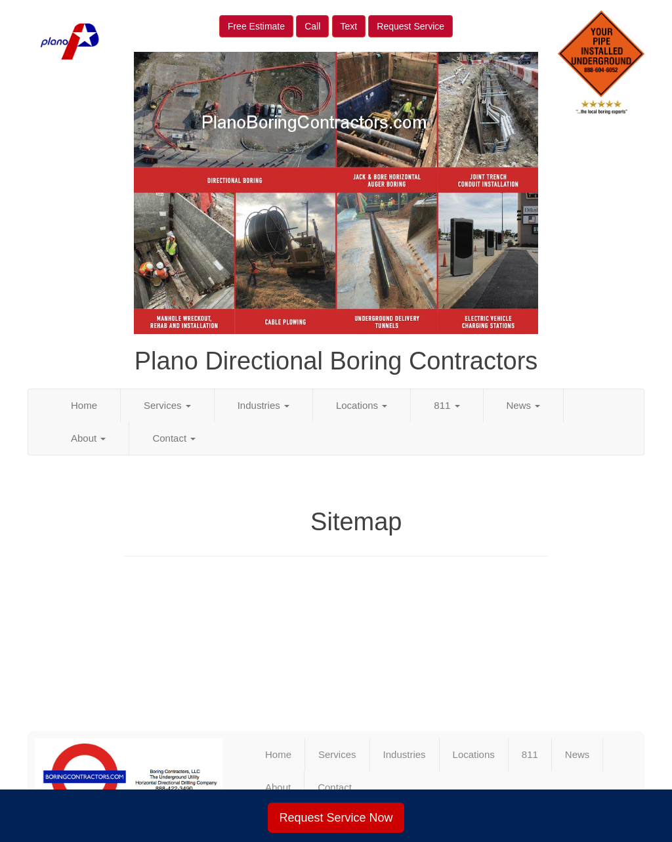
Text (349, 26)
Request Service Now (335, 817)
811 (446, 405)
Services (167, 405)
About (88, 438)
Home (84, 405)
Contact (174, 438)
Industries (263, 405)
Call (312, 26)
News (524, 405)
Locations (361, 405)
